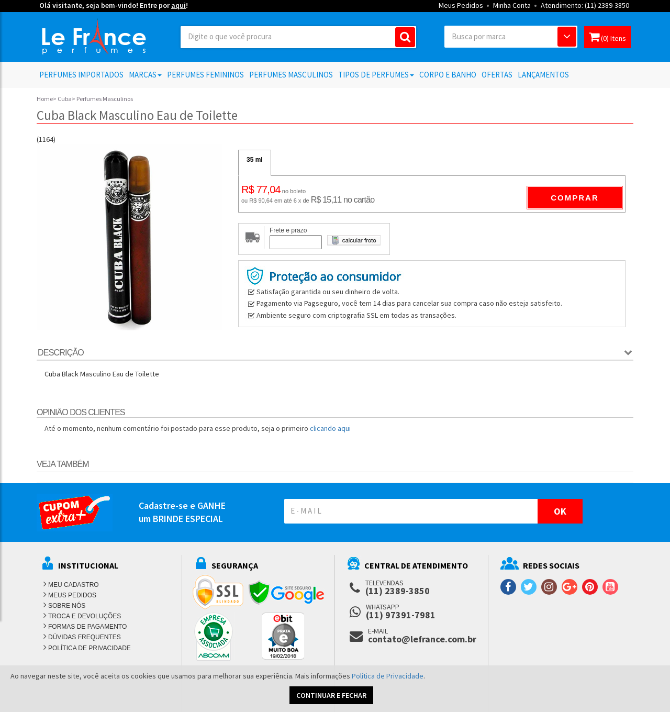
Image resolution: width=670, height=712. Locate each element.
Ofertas (497, 75)
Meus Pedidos (461, 5)
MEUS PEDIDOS (72, 595)
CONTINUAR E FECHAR (331, 695)
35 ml (255, 159)
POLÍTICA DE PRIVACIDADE (89, 648)
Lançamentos (543, 75)
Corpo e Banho (447, 75)
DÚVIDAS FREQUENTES (84, 637)
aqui (178, 5)
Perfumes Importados (81, 75)
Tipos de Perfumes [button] (376, 75)
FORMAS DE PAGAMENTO (87, 626)
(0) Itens (607, 37)
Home (45, 99)
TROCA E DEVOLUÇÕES (84, 616)
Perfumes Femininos (205, 75)
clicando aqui (330, 428)
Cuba (65, 99)
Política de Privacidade (387, 676)
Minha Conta (512, 5)
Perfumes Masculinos (291, 75)
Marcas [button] (145, 75)
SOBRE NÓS (66, 605)
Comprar (575, 197)
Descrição (61, 352)
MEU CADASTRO (73, 584)
